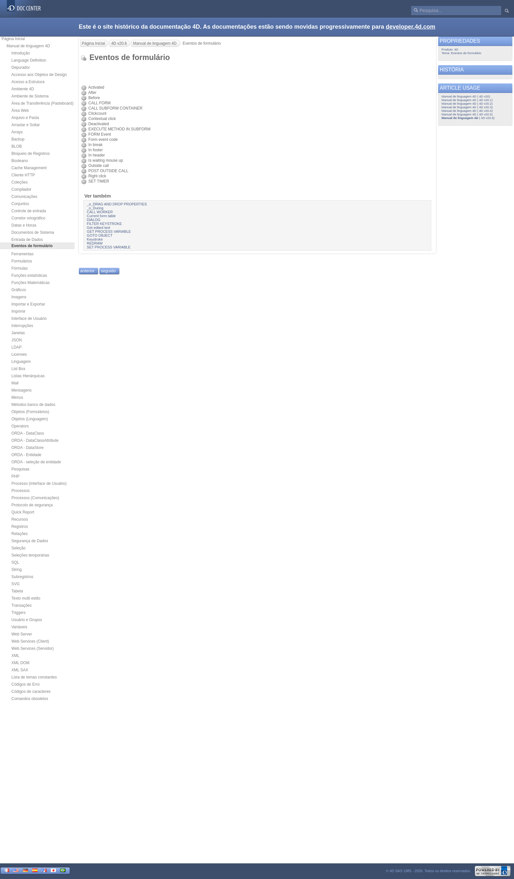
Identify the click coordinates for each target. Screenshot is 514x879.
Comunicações (24, 196)
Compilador (21, 189)
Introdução (20, 53)
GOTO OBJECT (100, 235)
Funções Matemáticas (30, 282)
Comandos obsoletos (29, 698)
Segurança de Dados (29, 541)
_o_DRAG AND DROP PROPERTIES (117, 204)
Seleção (18, 548)
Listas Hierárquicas (28, 376)
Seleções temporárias (30, 555)
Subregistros (22, 576)
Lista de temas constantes (34, 677)
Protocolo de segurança (32, 505)
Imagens (18, 297)
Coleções (19, 182)
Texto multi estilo (25, 598)
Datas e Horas (23, 225)
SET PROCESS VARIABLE (109, 247)
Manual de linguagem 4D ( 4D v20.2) (467, 103)
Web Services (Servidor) (32, 648)
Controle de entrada (28, 211)
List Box (18, 368)
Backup (17, 139)
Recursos (19, 519)
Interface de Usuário (29, 318)
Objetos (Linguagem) (29, 419)
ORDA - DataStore (27, 447)
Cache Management (29, 168)
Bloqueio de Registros (30, 153)
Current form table (101, 216)
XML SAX (19, 670)
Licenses (19, 354)
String (16, 569)
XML (15, 655)
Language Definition (28, 60)
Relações (19, 533)
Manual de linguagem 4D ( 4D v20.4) (467, 110)
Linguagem (21, 361)
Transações (21, 605)
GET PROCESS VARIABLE (109, 231)
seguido (108, 270)
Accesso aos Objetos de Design (39, 74)
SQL (15, 562)
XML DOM (20, 663)
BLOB (16, 146)
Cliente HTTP (23, 175)
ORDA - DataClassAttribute (35, 440)
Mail (15, 383)
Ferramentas (22, 254)
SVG (15, 584)
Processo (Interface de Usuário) (38, 483)
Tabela (17, 591)
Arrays (17, 132)
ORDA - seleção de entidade (36, 462)
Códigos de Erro (25, 684)
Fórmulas (19, 268)
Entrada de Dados (27, 239)
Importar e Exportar (28, 304)
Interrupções (22, 325)
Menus (17, 397)
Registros (19, 526)
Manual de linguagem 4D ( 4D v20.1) (467, 100)
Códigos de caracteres (30, 691)
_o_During (95, 208)
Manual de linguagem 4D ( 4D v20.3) (467, 107)
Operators (20, 426)
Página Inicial (13, 39)
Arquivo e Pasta (25, 117)
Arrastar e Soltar (25, 125)
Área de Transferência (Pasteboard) (42, 103)
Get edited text (98, 228)
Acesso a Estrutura (27, 82)
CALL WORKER (100, 212)
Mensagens (21, 390)
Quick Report (22, 512)
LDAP (16, 347)
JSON (16, 340)
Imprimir (18, 311)
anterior (87, 270)
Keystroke (95, 239)
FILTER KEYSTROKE (104, 224)
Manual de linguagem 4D (28, 46)
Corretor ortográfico (28, 218)
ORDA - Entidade (26, 455)
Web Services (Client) (30, 641)
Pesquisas (20, 469)
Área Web (20, 110)
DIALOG (94, 220)
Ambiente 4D (22, 89)
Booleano (19, 160)
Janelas (18, 333)
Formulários (21, 261)
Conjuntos (20, 203)
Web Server (21, 634)
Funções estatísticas (29, 275)
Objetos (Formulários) (30, 412)
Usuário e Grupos (26, 620)
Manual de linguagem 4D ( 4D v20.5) (467, 114)
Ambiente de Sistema (30, 96)
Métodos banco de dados (33, 404)
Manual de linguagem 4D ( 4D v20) (466, 96)
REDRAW (95, 243)
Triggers (18, 612)
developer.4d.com (410, 26)
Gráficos (18, 290)
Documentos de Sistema (32, 232)
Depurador (20, 67)
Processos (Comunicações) (35, 498)
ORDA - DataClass (27, 433)
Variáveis (19, 627)
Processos (20, 490)
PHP (15, 476)
